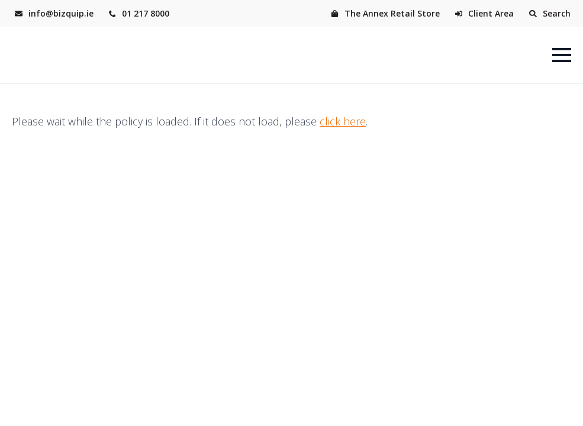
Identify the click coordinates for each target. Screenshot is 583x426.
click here (343, 121)
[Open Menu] (561, 55)
